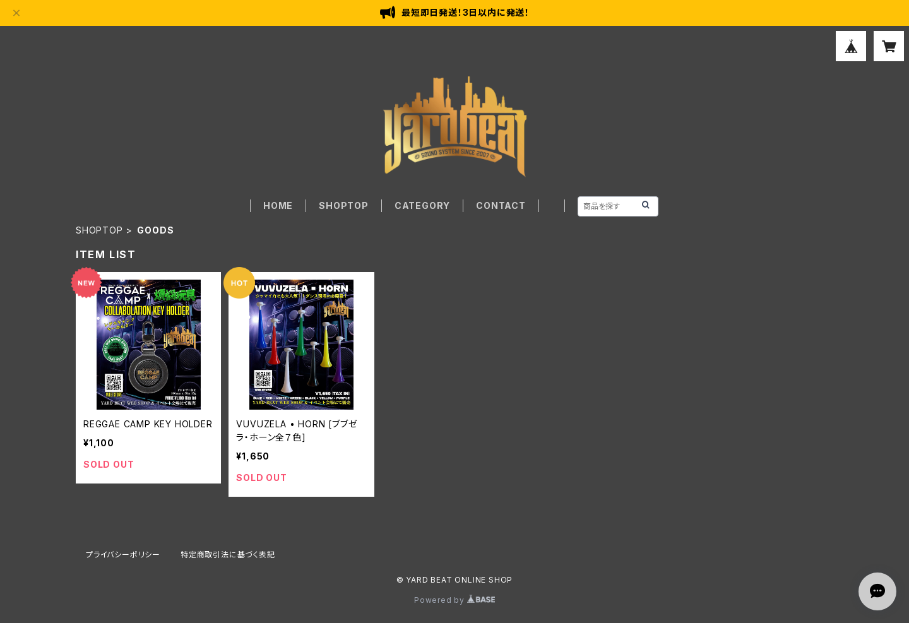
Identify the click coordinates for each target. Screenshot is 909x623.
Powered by (454, 600)
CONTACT (501, 205)
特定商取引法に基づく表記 (228, 554)
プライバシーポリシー (123, 554)
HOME (278, 205)
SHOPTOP (344, 205)
